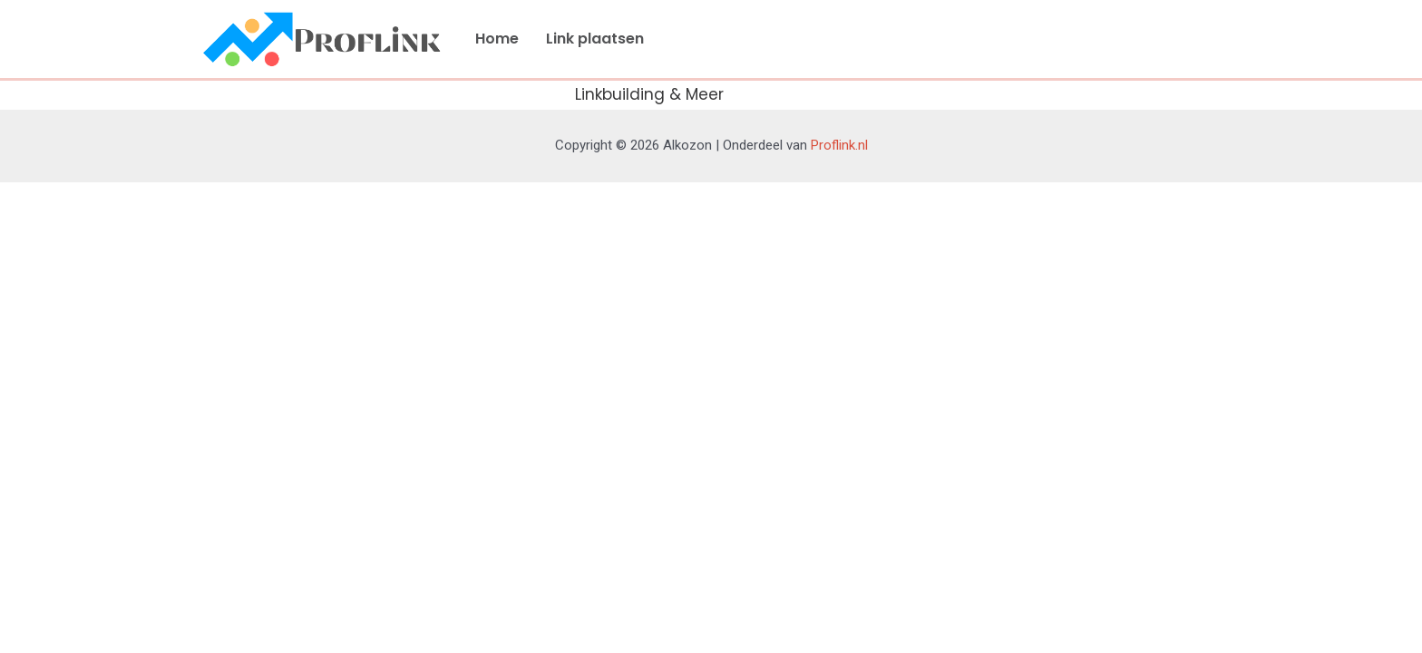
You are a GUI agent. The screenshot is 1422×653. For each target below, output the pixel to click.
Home (497, 38)
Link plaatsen (595, 38)
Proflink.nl (839, 145)
